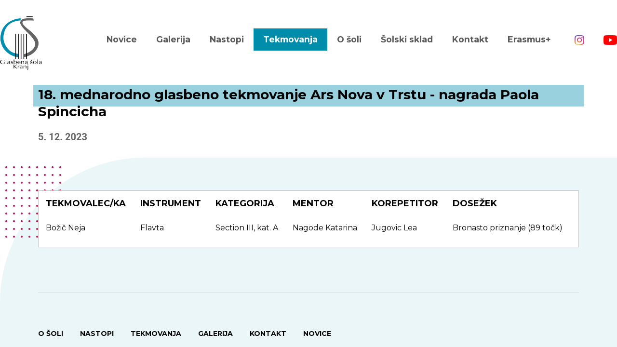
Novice (122, 39)
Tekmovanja (290, 39)
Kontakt (470, 39)
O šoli (349, 39)
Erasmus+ (529, 39)
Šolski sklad (407, 39)
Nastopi (227, 39)
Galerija (173, 39)
